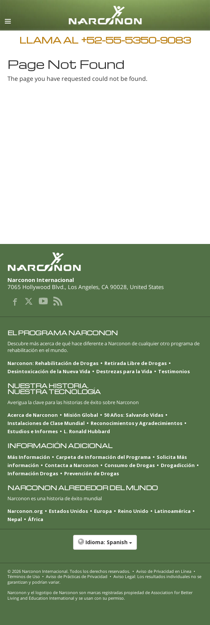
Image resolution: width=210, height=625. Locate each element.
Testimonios (174, 371)
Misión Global (81, 415)
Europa (103, 511)
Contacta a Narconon (71, 465)
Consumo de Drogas (129, 465)
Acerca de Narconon (32, 415)
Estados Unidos (68, 511)
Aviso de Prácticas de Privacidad (76, 576)
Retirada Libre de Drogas (135, 363)
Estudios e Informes (32, 431)
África (35, 519)
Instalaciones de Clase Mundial (46, 423)
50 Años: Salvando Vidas (133, 415)
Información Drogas (32, 473)
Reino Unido (133, 511)
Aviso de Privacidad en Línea (163, 571)
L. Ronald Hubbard (87, 431)
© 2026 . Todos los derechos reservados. (68, 571)
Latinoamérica (172, 511)
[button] (105, 546)
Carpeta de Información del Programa (103, 457)
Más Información (28, 457)
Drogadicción (178, 465)
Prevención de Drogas (91, 473)
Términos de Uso (23, 576)
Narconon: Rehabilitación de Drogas (52, 363)
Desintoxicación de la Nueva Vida (48, 371)
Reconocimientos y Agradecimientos (136, 423)
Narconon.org (25, 511)
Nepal (14, 519)
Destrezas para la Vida (124, 371)
